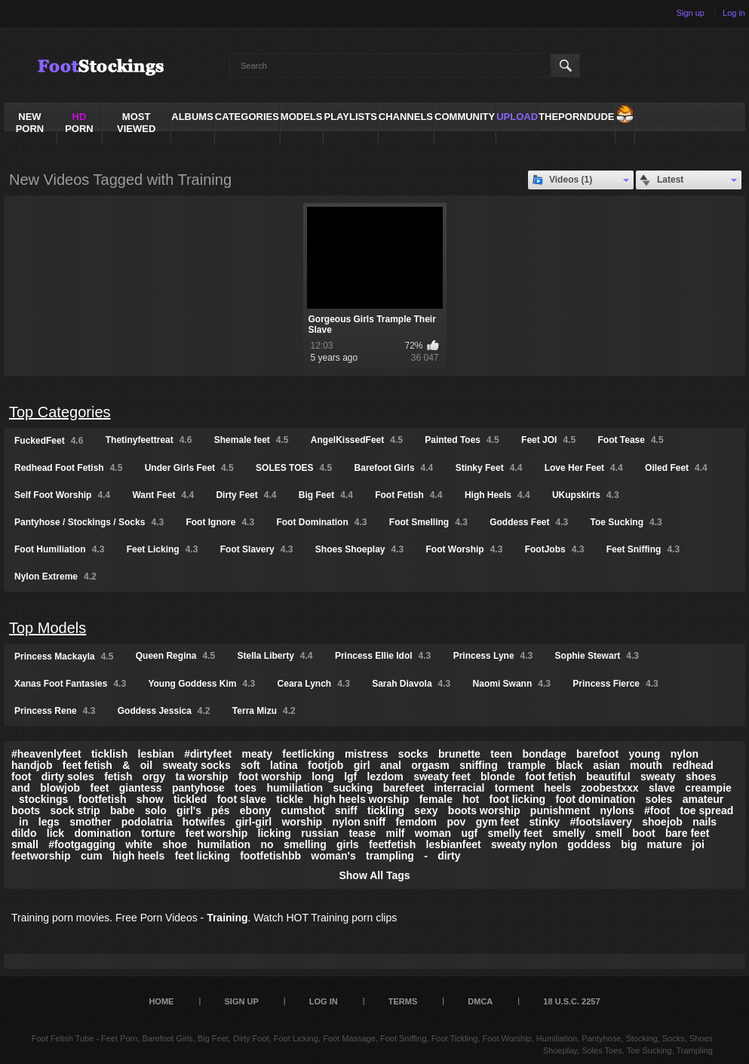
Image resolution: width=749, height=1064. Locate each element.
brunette (459, 754)
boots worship (484, 810)
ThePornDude (576, 116)
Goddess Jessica (164, 711)
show (150, 799)
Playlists (350, 116)
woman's (333, 856)
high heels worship (362, 799)
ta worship (202, 776)
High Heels (497, 495)
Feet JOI (548, 440)
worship (301, 822)
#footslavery (600, 822)
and (20, 788)
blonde (497, 776)
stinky (545, 822)
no (266, 844)
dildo (23, 833)
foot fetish (550, 776)
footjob (325, 765)
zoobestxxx (609, 788)
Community (464, 116)
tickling (385, 810)
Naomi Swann (512, 683)
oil (146, 765)
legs (49, 822)
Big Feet (326, 495)
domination (102, 833)
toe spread (707, 810)
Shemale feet (251, 440)
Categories (247, 116)
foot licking (517, 799)
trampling (390, 856)
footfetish (102, 799)
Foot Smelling (428, 522)
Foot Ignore (220, 522)
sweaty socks (196, 765)
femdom (416, 822)
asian (606, 765)
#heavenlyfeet (46, 754)
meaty (257, 754)
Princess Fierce (615, 683)
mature (665, 844)
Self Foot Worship (62, 495)
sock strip (75, 810)
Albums (192, 116)
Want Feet (163, 495)
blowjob (60, 788)
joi (698, 844)
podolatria (147, 822)
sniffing (478, 765)
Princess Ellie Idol (383, 655)
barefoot (597, 754)
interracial (459, 788)
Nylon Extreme (55, 576)
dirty (448, 856)
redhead (692, 765)
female (436, 799)
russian (320, 833)
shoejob (662, 822)
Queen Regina (175, 655)
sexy (425, 810)
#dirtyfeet (208, 754)
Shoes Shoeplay (359, 549)
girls (347, 844)
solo (156, 810)
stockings (43, 799)
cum (92, 856)
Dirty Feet (246, 495)
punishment (560, 810)
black (569, 765)
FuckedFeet (48, 440)
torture (158, 833)
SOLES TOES (294, 468)
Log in (734, 12)
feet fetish (87, 765)
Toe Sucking (626, 522)
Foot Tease (630, 440)
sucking (353, 788)
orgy (154, 776)
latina (284, 765)
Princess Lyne (493, 655)
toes (245, 788)
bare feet (687, 833)
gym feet (498, 822)
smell (608, 833)
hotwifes (204, 822)
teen (501, 754)
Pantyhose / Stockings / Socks (89, 522)
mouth (646, 765)
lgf (350, 776)
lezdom (385, 776)
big (629, 844)
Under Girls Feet (189, 468)
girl (362, 765)
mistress (366, 754)
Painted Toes (462, 440)
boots (25, 810)
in (23, 822)
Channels (406, 116)
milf (395, 833)
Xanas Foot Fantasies (70, 683)
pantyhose (198, 788)
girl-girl (253, 822)
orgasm (430, 765)
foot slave (241, 799)
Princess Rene (54, 711)
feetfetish (392, 844)
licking (274, 833)
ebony (255, 810)
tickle (289, 799)
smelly (568, 833)
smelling (305, 844)
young (644, 754)
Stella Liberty (275, 655)
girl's (189, 810)
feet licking (202, 856)
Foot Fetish (408, 495)
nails (704, 822)
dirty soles (67, 776)
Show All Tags (374, 875)
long (323, 776)
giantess (140, 788)
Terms (403, 1001)
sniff (346, 810)
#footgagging (81, 844)
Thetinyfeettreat (149, 440)
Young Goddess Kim (201, 683)
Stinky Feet (489, 468)
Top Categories (60, 412)
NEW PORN (30, 122)
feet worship (216, 833)
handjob (31, 765)
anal (390, 765)
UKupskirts (585, 495)
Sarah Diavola (411, 683)
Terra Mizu (264, 711)
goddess (589, 844)
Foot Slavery (256, 549)
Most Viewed (136, 122)
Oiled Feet (676, 468)
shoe (174, 844)
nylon (684, 754)
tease (362, 833)
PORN (79, 122)
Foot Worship (464, 549)
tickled (190, 799)
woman (433, 833)
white (138, 844)
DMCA (480, 1001)
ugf (469, 833)
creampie (708, 788)
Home (161, 1001)
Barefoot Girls (394, 468)
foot (21, 776)
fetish (118, 776)
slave (662, 788)
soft (250, 765)
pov (456, 822)
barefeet (403, 788)
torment (514, 788)
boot (643, 833)
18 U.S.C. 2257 (571, 1001)
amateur (703, 799)
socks (413, 754)
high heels (138, 856)
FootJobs (555, 549)
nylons (617, 810)
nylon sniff (358, 822)
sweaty (658, 776)
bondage (544, 754)
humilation (223, 844)
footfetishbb (270, 856)
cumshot (302, 810)
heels (557, 788)
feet (99, 788)
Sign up (690, 12)
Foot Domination (321, 522)
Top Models (47, 628)
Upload (517, 116)
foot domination (595, 799)
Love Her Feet (584, 468)
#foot (657, 810)
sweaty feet (441, 776)
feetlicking (308, 754)
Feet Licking (162, 549)
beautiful (608, 776)
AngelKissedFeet (357, 440)
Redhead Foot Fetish (68, 468)
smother (90, 822)
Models (302, 116)
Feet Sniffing (643, 549)
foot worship (270, 776)
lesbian (156, 754)
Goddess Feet (529, 522)
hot (470, 799)
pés (220, 810)
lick (55, 833)
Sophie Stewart (597, 655)
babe (122, 810)
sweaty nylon (524, 844)
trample (527, 765)
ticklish (109, 754)
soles (659, 799)
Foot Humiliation (59, 549)
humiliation (294, 788)
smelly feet (514, 833)
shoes (701, 776)
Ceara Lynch (314, 683)
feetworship (41, 856)
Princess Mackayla (63, 656)
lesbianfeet (453, 844)
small (24, 844)
